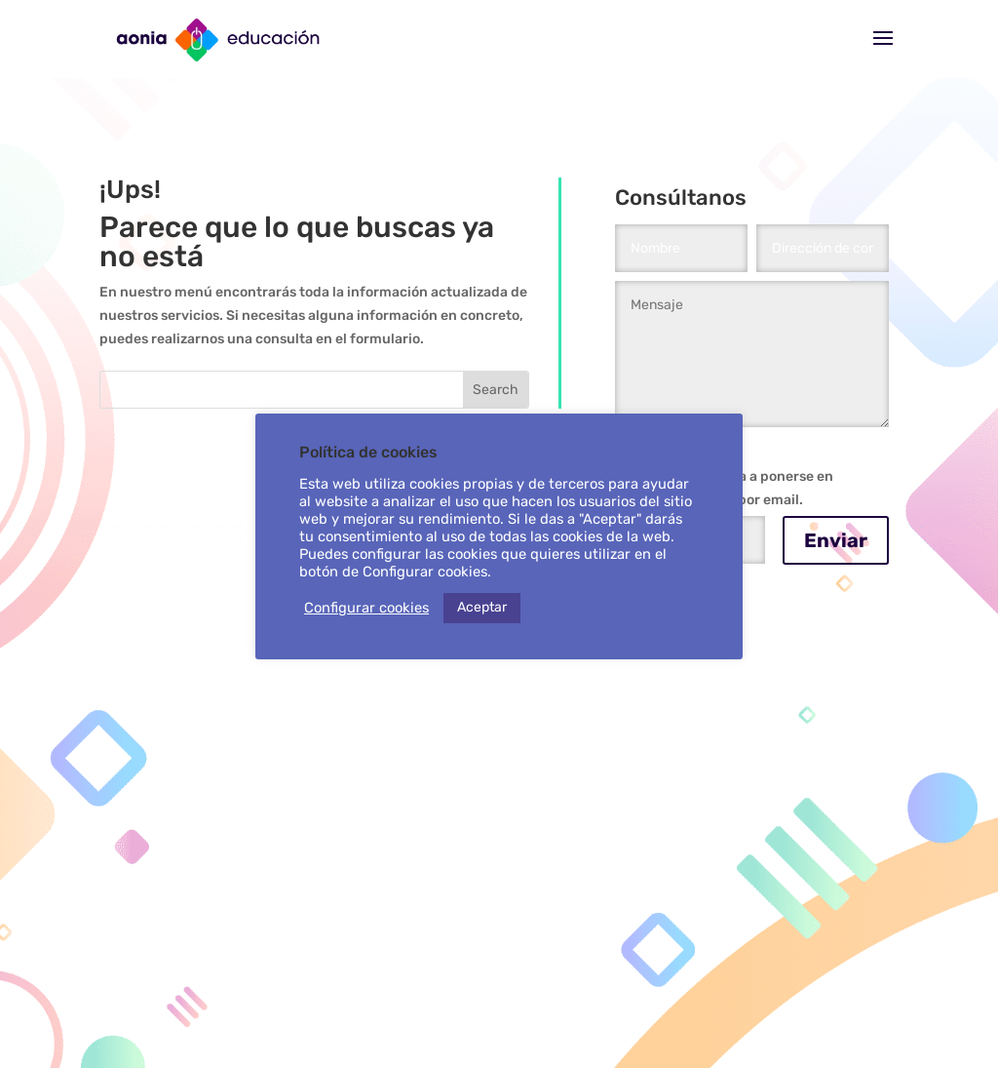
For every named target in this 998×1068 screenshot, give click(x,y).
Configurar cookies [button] (366, 607)
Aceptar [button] (482, 607)
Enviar (835, 540)
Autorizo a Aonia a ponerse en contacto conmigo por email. (724, 488)
